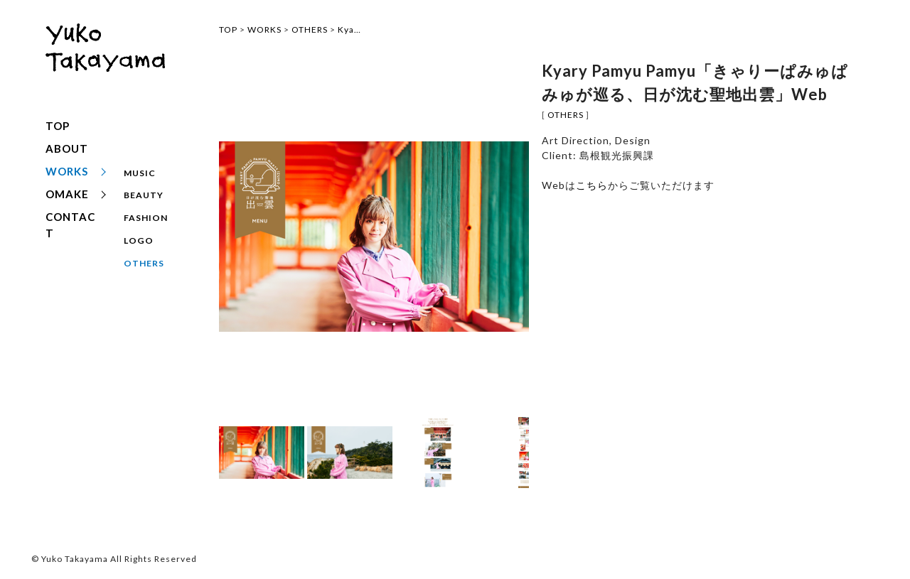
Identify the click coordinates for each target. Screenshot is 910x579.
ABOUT (67, 148)
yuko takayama (105, 62)
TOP (58, 125)
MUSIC (140, 173)
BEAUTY (144, 190)
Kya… (349, 29)
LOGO (137, 224)
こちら (592, 185)
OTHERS (144, 241)
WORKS (67, 171)
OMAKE (67, 194)
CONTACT (70, 224)
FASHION (145, 207)
